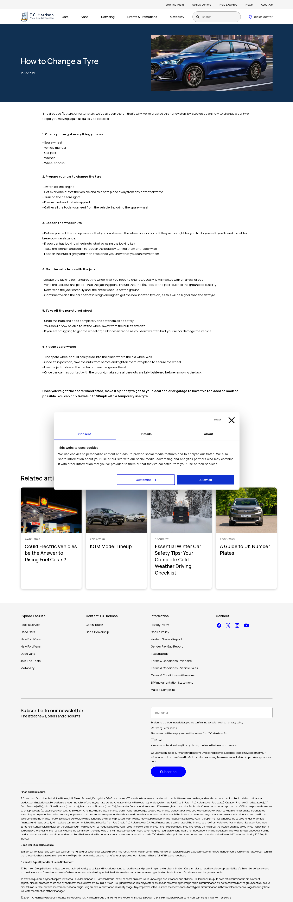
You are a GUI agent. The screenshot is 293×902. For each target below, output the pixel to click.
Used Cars (28, 632)
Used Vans (28, 654)
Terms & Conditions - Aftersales (173, 675)
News (249, 4)
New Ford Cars (31, 639)
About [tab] (208, 434)
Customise (146, 479)
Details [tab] (146, 434)
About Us (267, 4)
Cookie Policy (160, 632)
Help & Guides (228, 4)
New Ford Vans (31, 646)
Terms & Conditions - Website (171, 661)
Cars (65, 17)
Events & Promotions (142, 17)
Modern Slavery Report (166, 639)
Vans (84, 17)
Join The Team (175, 4)
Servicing (108, 17)
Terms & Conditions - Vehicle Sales (174, 668)
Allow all (205, 479)
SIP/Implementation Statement (172, 682)
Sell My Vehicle (201, 4)
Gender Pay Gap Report (167, 646)
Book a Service (30, 625)
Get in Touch (94, 625)
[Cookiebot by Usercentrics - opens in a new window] (203, 420)
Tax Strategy (159, 654)
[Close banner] (231, 420)
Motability (177, 17)
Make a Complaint (163, 690)
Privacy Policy (160, 625)
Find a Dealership (97, 632)
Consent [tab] (84, 434)
